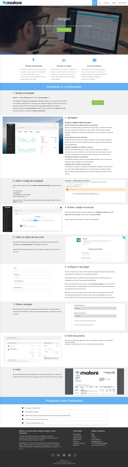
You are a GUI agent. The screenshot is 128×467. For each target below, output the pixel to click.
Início (94, 3)
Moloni (66, 460)
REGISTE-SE (97, 102)
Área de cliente (123, 3)
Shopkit (114, 3)
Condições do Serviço (79, 443)
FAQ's (92, 434)
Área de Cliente (77, 439)
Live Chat (93, 438)
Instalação (106, 3)
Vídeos (93, 436)
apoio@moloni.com (96, 441)
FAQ (100, 3)
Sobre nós (76, 441)
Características (77, 436)
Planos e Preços (77, 438)
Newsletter (76, 445)
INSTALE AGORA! (64, 30)
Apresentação (77, 434)
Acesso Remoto (95, 439)
